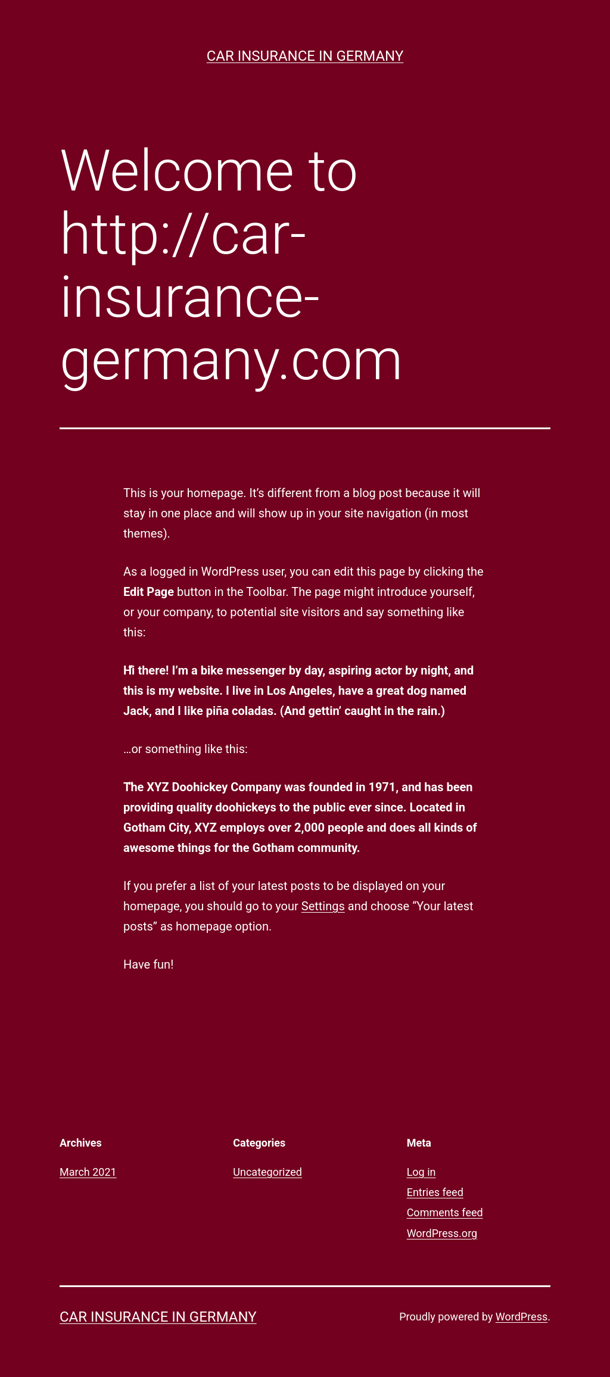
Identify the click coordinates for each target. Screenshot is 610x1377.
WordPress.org (442, 1233)
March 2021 (88, 1172)
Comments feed (445, 1212)
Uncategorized (267, 1172)
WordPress (521, 1316)
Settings (323, 906)
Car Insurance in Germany (305, 56)
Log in (421, 1172)
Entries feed (435, 1192)
